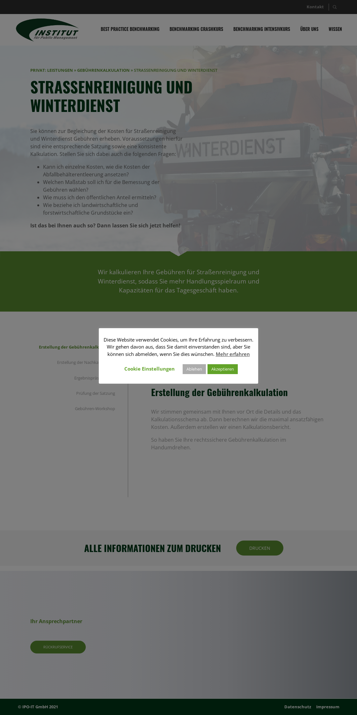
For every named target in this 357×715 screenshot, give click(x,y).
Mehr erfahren (233, 354)
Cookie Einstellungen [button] (149, 368)
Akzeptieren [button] (222, 369)
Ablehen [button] (194, 369)
